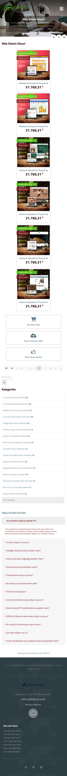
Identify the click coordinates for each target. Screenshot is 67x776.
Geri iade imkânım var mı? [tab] (16, 636)
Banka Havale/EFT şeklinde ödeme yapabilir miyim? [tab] (27, 611)
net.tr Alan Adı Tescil (12, 745)
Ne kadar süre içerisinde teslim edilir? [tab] (20, 586)
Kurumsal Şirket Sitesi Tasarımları (18, 416)
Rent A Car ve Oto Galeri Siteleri (17, 487)
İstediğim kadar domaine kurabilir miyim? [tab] (22, 553)
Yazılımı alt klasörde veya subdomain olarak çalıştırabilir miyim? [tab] (31, 644)
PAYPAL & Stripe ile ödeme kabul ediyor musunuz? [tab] (26, 619)
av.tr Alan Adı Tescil (11, 752)
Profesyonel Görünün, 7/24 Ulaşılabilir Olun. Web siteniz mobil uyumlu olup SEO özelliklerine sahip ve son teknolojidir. (33, 25)
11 (44, 368)
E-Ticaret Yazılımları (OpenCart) (17, 403)
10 (39, 368)
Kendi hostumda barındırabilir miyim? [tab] (21, 570)
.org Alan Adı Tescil (11, 738)
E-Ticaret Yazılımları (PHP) (15, 397)
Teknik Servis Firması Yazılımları (17, 410)
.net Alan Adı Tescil (11, 734)
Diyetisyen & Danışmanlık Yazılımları (19, 480)
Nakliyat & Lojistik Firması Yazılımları (19, 468)
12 (50, 368)
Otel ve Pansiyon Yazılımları (15, 474)
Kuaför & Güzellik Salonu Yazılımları (18, 455)
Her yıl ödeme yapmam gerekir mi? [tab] (20, 524)
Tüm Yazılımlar (9, 500)
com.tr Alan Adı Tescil (12, 741)
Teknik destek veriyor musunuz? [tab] (18, 578)
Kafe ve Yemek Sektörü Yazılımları (18, 442)
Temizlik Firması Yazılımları (15, 448)
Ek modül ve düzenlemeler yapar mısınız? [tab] (22, 627)
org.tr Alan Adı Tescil (12, 748)
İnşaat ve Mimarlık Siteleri (15, 493)
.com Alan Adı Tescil (12, 731)
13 (55, 368)
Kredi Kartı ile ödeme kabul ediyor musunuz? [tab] (24, 603)
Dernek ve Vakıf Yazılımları (15, 461)
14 (61, 368)
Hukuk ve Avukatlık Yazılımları (16, 436)
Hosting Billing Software (28, 653)
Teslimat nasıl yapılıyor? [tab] (15, 594)
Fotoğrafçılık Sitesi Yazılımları (16, 423)
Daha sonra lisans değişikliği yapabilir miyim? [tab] (24, 562)
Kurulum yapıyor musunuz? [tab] (16, 545)
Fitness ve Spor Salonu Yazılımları (18, 429)
